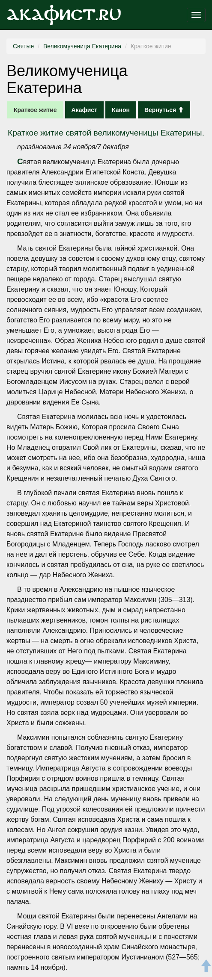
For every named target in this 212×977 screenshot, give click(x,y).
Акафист (84, 109)
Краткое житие (35, 109)
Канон (121, 109)
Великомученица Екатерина (82, 46)
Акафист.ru (63, 15)
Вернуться (164, 109)
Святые (23, 46)
